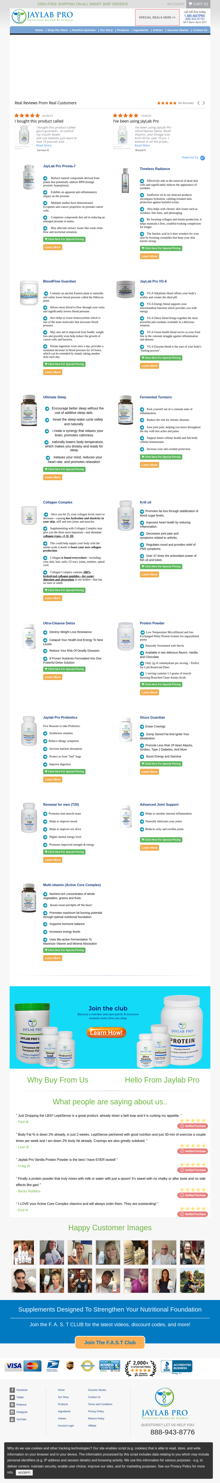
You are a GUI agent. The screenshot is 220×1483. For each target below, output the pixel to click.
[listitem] (92, 133)
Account (176, 4)
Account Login (66, 1425)
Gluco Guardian (152, 717)
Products (123, 30)
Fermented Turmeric (156, 397)
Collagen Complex (57, 502)
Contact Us (200, 30)
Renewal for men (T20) (61, 804)
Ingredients (141, 30)
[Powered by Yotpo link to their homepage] (193, 157)
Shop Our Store (58, 30)
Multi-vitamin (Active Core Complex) (72, 885)
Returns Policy (96, 1418)
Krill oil (145, 502)
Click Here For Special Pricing (64, 239)
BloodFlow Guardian (59, 281)
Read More (13, 145)
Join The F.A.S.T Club (110, 1342)
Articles (158, 30)
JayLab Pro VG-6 (153, 281)
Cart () (198, 4)
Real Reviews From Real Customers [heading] (45, 103)
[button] (199, 103)
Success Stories (177, 30)
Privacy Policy (96, 1411)
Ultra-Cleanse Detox (59, 623)
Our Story (106, 30)
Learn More (53, 247)
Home (39, 30)
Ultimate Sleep (54, 397)
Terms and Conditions (100, 1404)
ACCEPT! (24, 1472)
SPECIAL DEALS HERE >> (157, 17)
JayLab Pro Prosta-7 (59, 166)
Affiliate (92, 1425)
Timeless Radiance (155, 169)
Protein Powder (152, 623)
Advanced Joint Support (159, 804)
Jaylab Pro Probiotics (60, 717)
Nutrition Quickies (84, 30)
